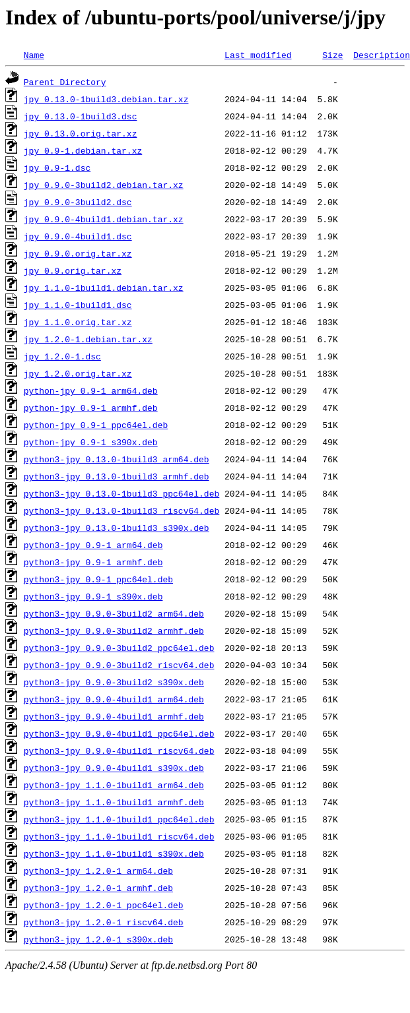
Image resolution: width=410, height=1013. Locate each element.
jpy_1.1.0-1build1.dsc (78, 305)
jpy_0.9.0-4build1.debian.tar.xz (104, 219)
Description (381, 55)
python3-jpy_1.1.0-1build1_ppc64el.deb (119, 819)
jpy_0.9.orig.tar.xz (72, 270)
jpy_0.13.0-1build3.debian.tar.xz (106, 99)
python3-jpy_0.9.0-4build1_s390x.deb (114, 768)
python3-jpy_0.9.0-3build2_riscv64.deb (119, 665)
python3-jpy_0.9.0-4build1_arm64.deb (114, 699)
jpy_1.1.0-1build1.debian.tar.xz (104, 287)
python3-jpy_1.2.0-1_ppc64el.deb (104, 905)
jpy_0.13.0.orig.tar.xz (80, 133)
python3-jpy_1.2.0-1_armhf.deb (98, 888)
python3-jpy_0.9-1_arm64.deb (93, 545)
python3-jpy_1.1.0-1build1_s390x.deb (114, 853)
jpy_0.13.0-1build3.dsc (80, 116)
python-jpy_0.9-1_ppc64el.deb (96, 425)
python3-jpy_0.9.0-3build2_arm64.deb (114, 613)
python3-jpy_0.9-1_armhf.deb (93, 562)
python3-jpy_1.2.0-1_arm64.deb (98, 870)
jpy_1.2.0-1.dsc (62, 356)
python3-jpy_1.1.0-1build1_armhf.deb (114, 802)
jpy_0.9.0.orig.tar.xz (78, 253)
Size (332, 55)
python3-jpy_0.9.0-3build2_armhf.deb (114, 630)
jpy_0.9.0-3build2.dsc (78, 202)
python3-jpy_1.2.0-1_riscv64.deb (104, 922)
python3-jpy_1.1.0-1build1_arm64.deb (114, 785)
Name (34, 55)
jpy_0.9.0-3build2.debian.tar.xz (104, 185)
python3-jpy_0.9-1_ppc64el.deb (98, 579)
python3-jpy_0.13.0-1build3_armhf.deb (116, 476)
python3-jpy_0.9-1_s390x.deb (93, 596)
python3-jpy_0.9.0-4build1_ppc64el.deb (119, 733)
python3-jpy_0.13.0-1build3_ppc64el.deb (121, 493)
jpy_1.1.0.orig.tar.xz (78, 322)
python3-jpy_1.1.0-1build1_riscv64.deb (119, 836)
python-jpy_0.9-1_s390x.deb (91, 442)
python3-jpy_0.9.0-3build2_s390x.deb (114, 682)
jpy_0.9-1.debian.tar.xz (83, 150)
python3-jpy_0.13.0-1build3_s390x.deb (116, 528)
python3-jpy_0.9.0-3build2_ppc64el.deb (119, 648)
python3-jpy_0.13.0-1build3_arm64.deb (116, 459)
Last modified (257, 55)
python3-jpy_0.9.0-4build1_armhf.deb (114, 716)
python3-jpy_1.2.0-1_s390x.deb (98, 939)
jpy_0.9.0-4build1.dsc (78, 236)
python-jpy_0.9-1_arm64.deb (91, 390)
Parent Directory (65, 82)
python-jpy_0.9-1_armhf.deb (91, 408)
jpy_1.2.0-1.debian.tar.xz (88, 339)
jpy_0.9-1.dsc (57, 167)
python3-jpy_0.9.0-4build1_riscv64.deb (119, 750)
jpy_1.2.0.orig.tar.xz (78, 373)
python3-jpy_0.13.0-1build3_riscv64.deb (121, 510)
